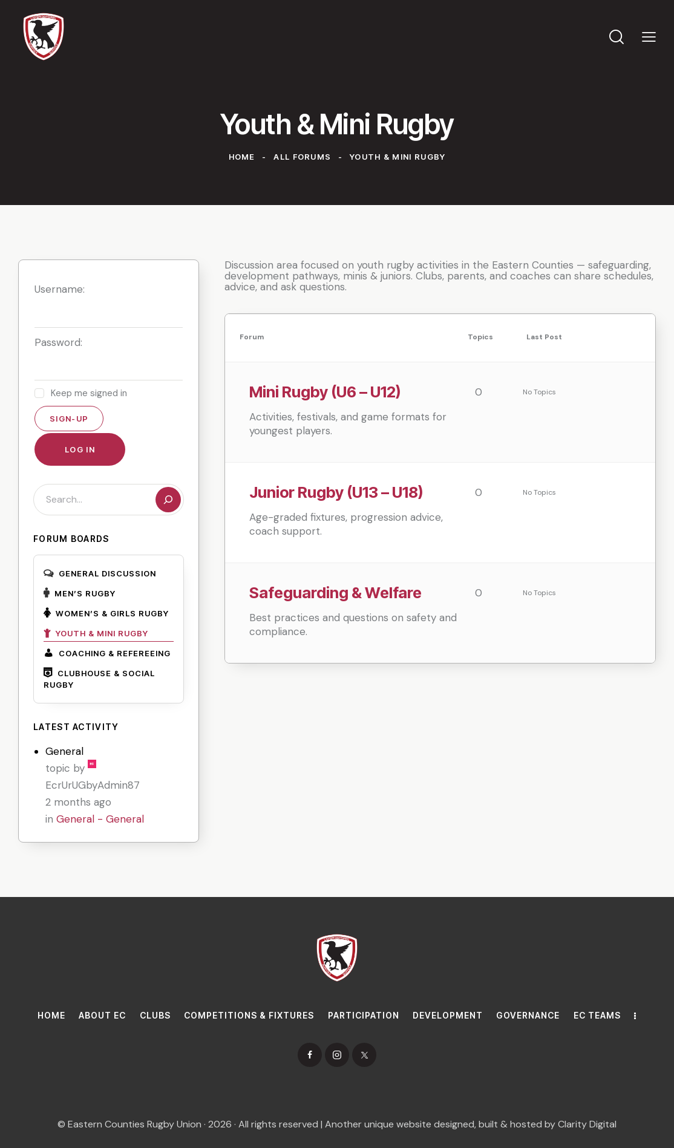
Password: (58, 342)
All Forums (302, 156)
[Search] (168, 499)
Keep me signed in (89, 393)
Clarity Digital (587, 1124)
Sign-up (69, 418)
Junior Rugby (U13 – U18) (336, 492)
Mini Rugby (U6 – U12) (325, 391)
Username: (59, 289)
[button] (649, 36)
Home (242, 156)
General (64, 751)
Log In (80, 449)
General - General (100, 819)
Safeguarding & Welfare (335, 592)
